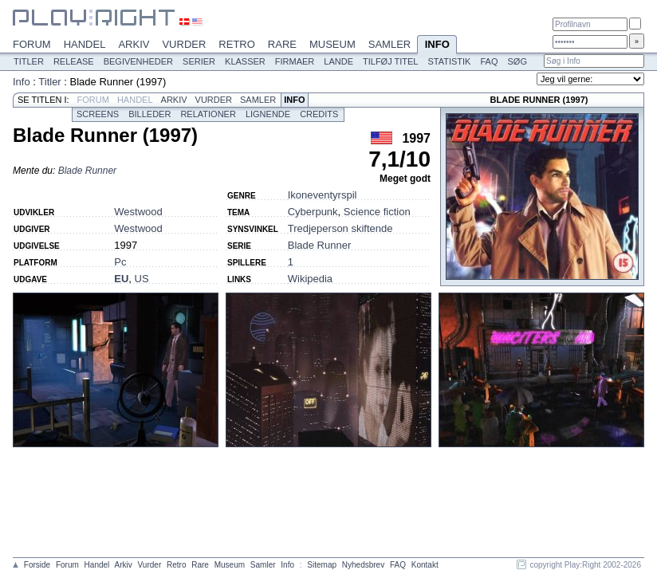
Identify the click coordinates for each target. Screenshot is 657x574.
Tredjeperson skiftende (340, 228)
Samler (389, 44)
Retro (236, 44)
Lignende (268, 114)
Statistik (448, 61)
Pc (120, 262)
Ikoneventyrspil (322, 195)
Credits (319, 114)
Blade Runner (87, 170)
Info (437, 45)
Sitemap (321, 564)
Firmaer (295, 61)
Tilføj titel (390, 61)
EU (121, 279)
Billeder (149, 114)
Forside (37, 564)
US (142, 279)
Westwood (138, 212)
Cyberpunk (313, 212)
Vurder (184, 44)
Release (73, 61)
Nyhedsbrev (363, 564)
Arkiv (133, 44)
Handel (85, 44)
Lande (338, 61)
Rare (282, 44)
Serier (199, 61)
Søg (516, 61)
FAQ (489, 61)
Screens (98, 114)
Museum (332, 44)
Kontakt (425, 564)
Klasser (245, 61)
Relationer (207, 114)
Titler (29, 61)
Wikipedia (310, 279)
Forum (32, 44)
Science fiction (377, 212)
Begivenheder (138, 61)
